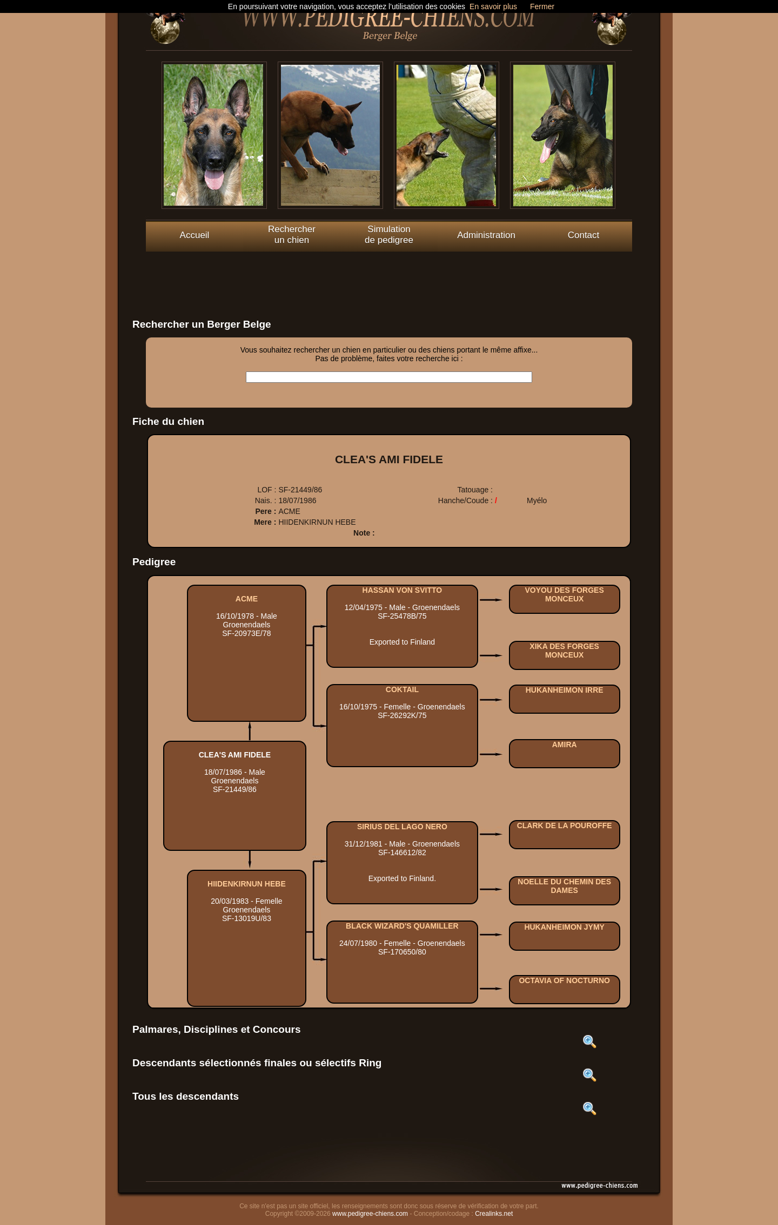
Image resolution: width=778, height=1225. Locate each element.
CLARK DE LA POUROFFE (564, 825)
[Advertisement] (389, 276)
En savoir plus (493, 6)
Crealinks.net (494, 1213)
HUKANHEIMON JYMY (564, 927)
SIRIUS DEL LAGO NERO (402, 826)
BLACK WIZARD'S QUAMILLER (402, 926)
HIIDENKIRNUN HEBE (246, 883)
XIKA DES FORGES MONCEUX (564, 650)
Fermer (542, 6)
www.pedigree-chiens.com (370, 1213)
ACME (247, 598)
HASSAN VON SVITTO (402, 590)
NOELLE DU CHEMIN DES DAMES (564, 886)
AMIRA (564, 744)
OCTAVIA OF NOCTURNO (564, 980)
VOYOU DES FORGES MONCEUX (564, 594)
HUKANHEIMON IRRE (564, 690)
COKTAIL (402, 689)
